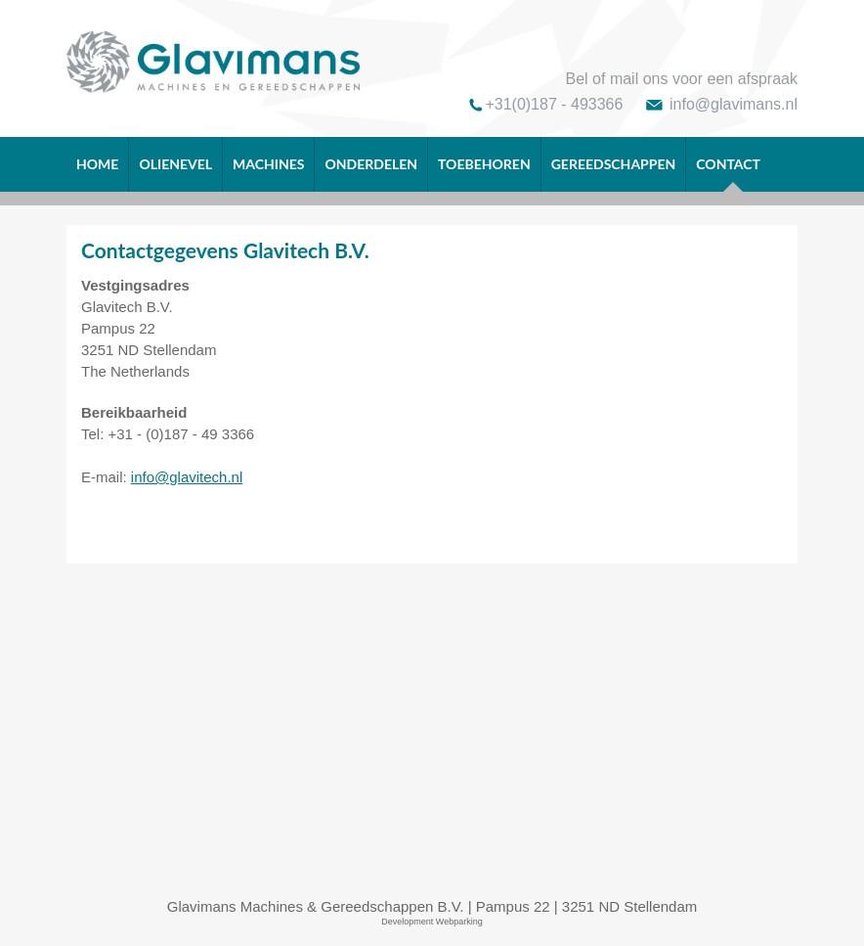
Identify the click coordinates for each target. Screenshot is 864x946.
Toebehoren (484, 164)
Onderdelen (370, 164)
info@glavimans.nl (734, 104)
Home (97, 164)
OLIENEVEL (175, 164)
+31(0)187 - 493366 (554, 104)
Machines (268, 164)
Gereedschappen (613, 164)
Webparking (459, 921)
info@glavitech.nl (186, 477)
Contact (728, 174)
